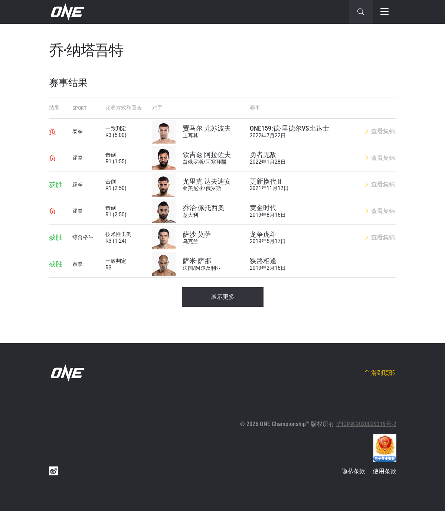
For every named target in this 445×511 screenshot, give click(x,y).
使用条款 (384, 471)
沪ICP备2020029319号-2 (366, 424)
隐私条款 (353, 471)
